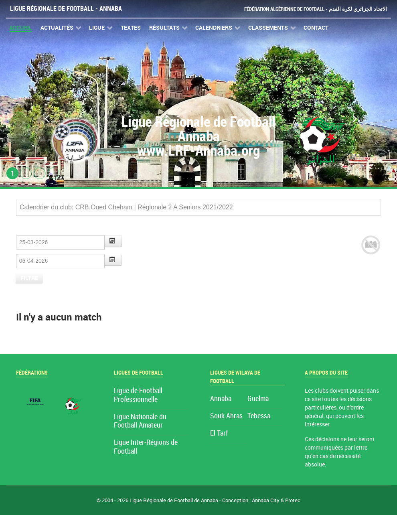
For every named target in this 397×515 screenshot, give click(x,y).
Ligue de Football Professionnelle (138, 395)
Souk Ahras (226, 416)
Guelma (258, 399)
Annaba (220, 399)
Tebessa (258, 416)
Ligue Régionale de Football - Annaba (66, 8)
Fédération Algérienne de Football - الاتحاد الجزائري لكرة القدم (315, 9)
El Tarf (219, 433)
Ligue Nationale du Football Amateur (140, 421)
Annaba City (266, 500)
